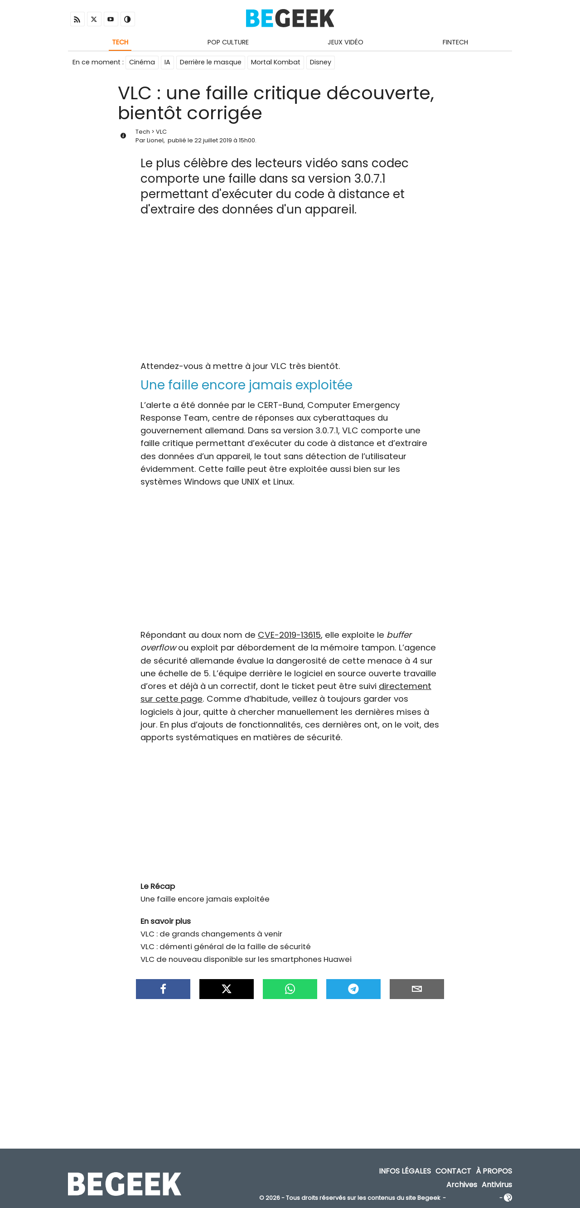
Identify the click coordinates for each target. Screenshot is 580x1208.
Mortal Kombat (275, 62)
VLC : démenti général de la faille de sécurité (225, 946)
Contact (453, 1172)
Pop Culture (228, 42)
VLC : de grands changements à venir (211, 934)
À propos (494, 1172)
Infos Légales (405, 1172)
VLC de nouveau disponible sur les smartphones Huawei (246, 959)
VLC (161, 132)
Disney (320, 62)
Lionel (155, 141)
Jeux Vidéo (345, 42)
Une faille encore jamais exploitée (205, 899)
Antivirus (497, 1185)
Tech (120, 42)
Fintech (455, 42)
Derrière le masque (211, 62)
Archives (461, 1185)
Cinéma (142, 62)
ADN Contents (473, 1198)
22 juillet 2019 (213, 141)
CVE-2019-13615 (289, 635)
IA (167, 62)
